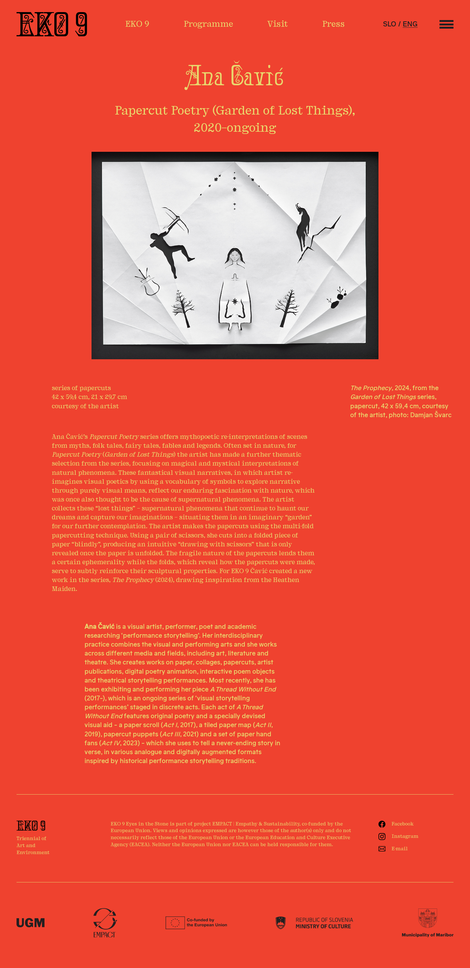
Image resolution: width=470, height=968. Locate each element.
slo (389, 24)
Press (333, 24)
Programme (208, 24)
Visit (277, 24)
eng (410, 24)
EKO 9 (137, 24)
